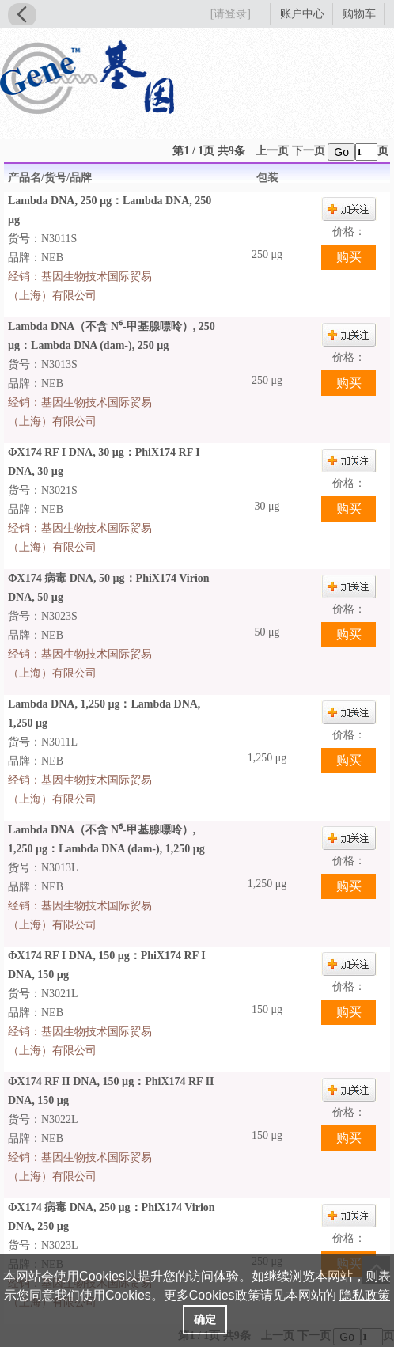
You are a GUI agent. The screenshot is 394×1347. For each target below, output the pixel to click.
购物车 (359, 14)
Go (341, 152)
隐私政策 (364, 1295)
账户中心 (302, 14)
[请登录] (230, 14)
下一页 (308, 151)
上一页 (272, 151)
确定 (205, 1319)
